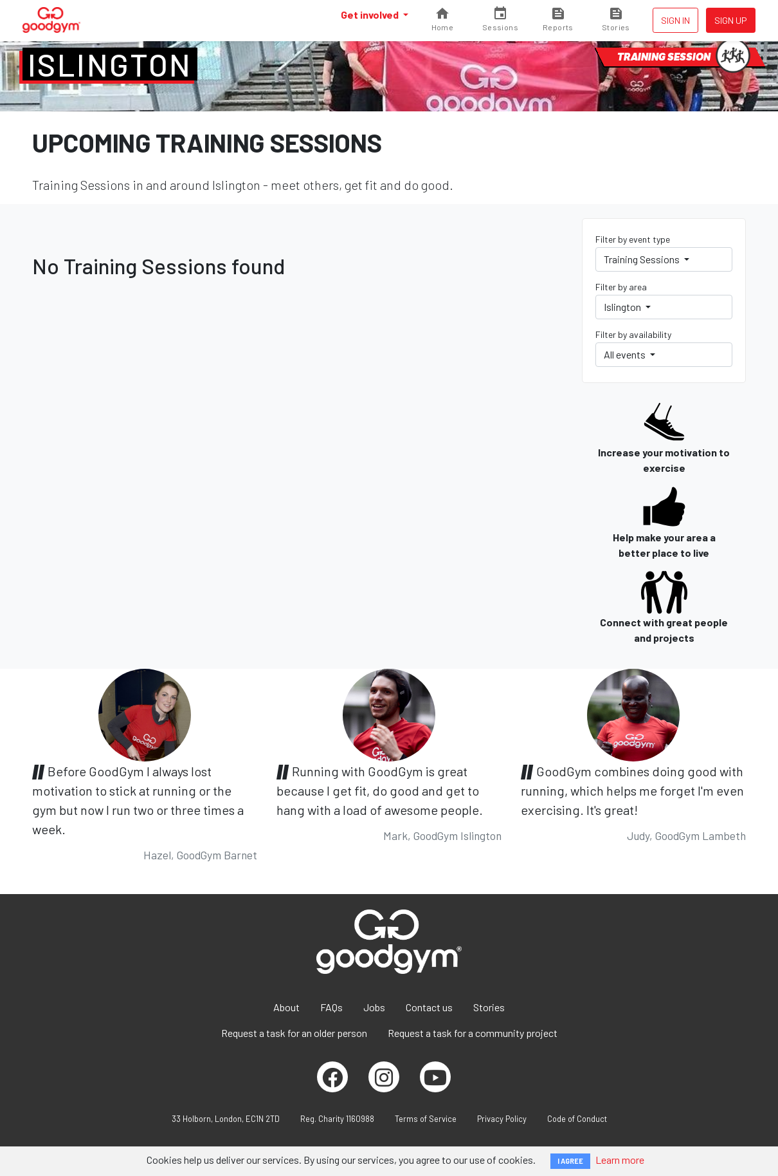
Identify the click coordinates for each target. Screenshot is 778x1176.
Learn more (619, 1159)
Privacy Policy (502, 1119)
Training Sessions (643, 259)
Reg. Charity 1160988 (337, 1119)
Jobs (374, 1007)
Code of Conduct (577, 1119)
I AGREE (570, 1161)
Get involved (371, 14)
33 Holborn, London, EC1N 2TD (226, 1119)
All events (625, 354)
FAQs (331, 1007)
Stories (489, 1007)
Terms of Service (426, 1119)
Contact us (429, 1007)
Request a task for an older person (294, 1033)
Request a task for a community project (472, 1033)
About (286, 1007)
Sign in (675, 20)
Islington (110, 64)
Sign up (730, 20)
